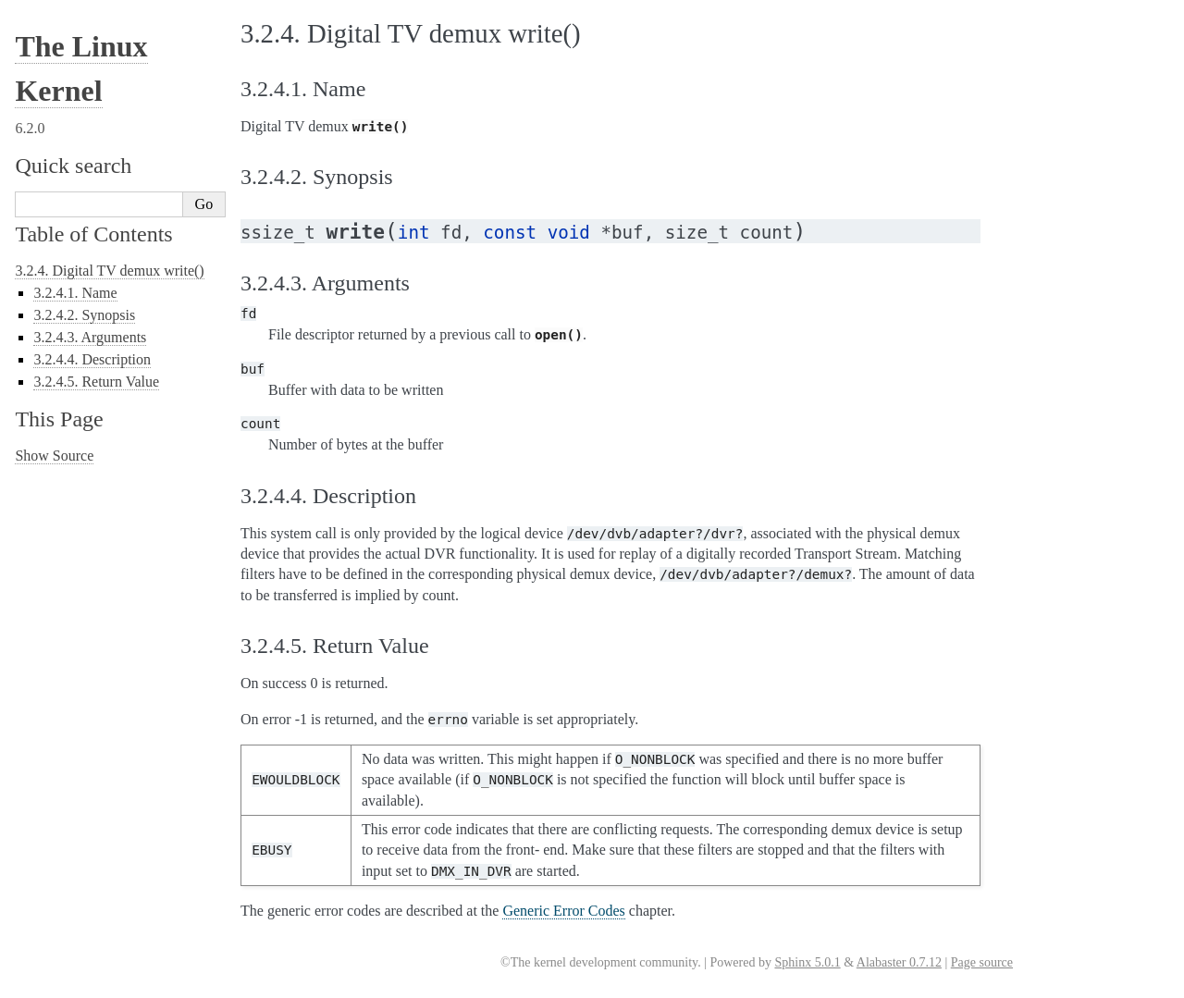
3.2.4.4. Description (92, 359)
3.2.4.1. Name (75, 293)
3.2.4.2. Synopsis (84, 315)
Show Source (54, 455)
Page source (982, 962)
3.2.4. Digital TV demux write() (109, 270)
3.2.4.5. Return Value (96, 381)
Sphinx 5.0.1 (807, 962)
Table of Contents (93, 234)
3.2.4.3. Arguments (89, 337)
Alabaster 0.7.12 (899, 962)
